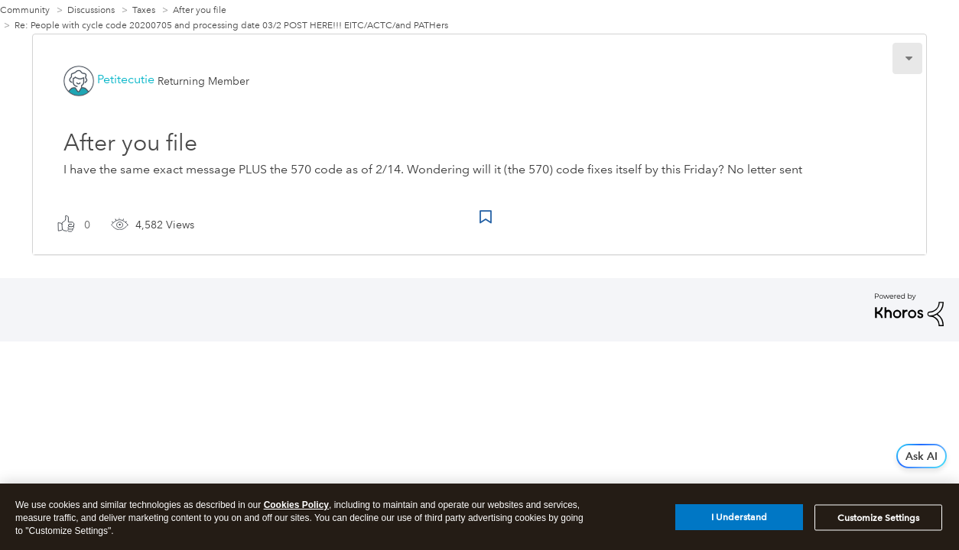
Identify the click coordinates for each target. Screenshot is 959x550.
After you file (199, 10)
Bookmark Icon (486, 217)
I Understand (739, 521)
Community (25, 10)
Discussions (91, 10)
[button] (907, 58)
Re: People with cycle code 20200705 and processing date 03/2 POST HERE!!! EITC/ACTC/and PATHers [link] (231, 25)
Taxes (143, 10)
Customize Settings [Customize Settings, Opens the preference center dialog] (878, 521)
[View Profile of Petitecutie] (125, 79)
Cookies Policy (296, 508)
